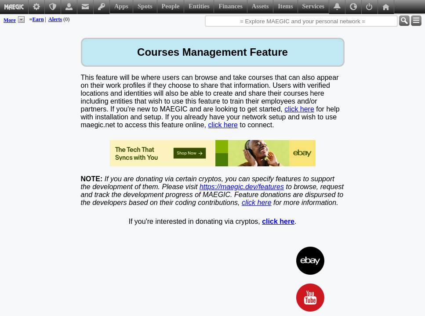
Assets (260, 6)
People (171, 6)
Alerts (55, 19)
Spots (145, 6)
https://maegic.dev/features (242, 186)
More (10, 20)
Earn (38, 19)
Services (313, 6)
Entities (199, 6)
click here (299, 109)
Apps (121, 6)
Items (285, 6)
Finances (230, 6)
